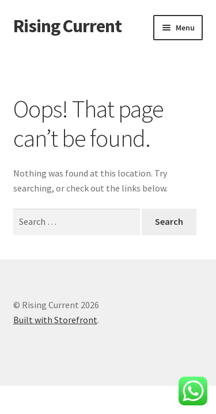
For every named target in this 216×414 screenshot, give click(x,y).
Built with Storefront (55, 319)
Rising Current (67, 25)
